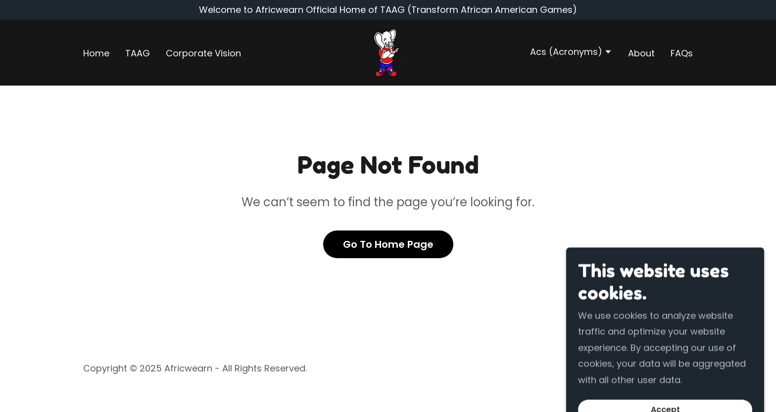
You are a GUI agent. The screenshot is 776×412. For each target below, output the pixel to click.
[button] (571, 53)
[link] (388, 52)
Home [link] (96, 53)
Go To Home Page (388, 244)
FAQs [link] (682, 53)
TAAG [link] (137, 53)
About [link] (641, 53)
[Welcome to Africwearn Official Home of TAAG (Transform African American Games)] (388, 10)
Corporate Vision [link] (203, 53)
